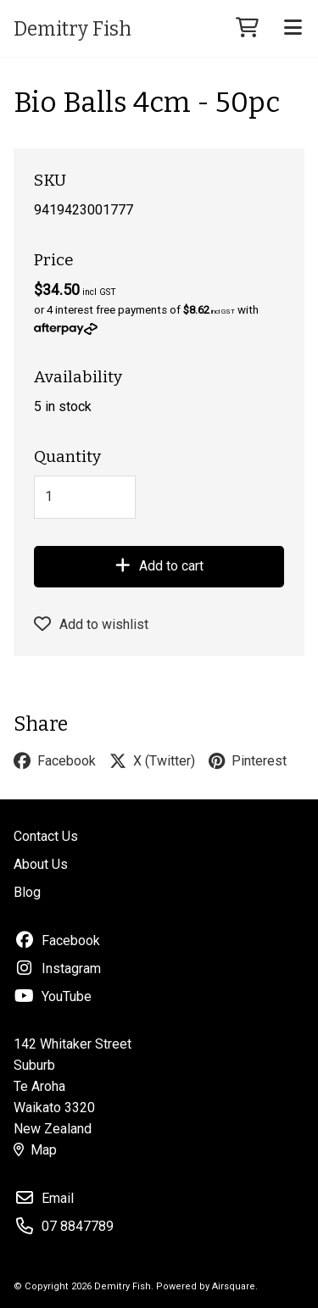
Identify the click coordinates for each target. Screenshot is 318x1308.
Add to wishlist (91, 624)
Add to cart (159, 566)
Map (35, 1150)
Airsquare (233, 1286)
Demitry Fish (72, 29)
